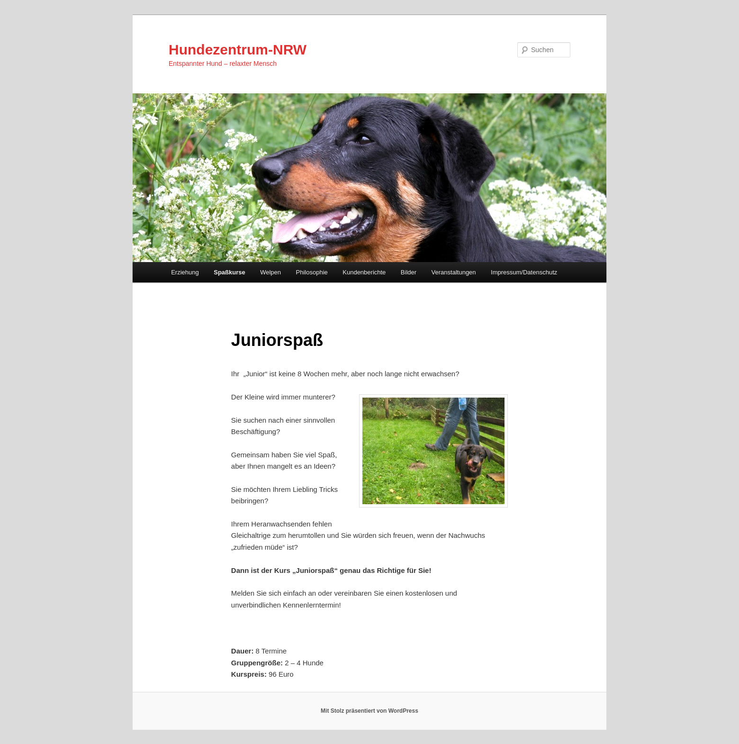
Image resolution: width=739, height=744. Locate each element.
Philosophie (312, 272)
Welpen (270, 272)
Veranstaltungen (454, 272)
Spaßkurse (229, 272)
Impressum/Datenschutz (524, 272)
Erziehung (185, 272)
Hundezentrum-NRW (237, 49)
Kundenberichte (364, 272)
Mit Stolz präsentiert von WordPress (369, 711)
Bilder (408, 272)
